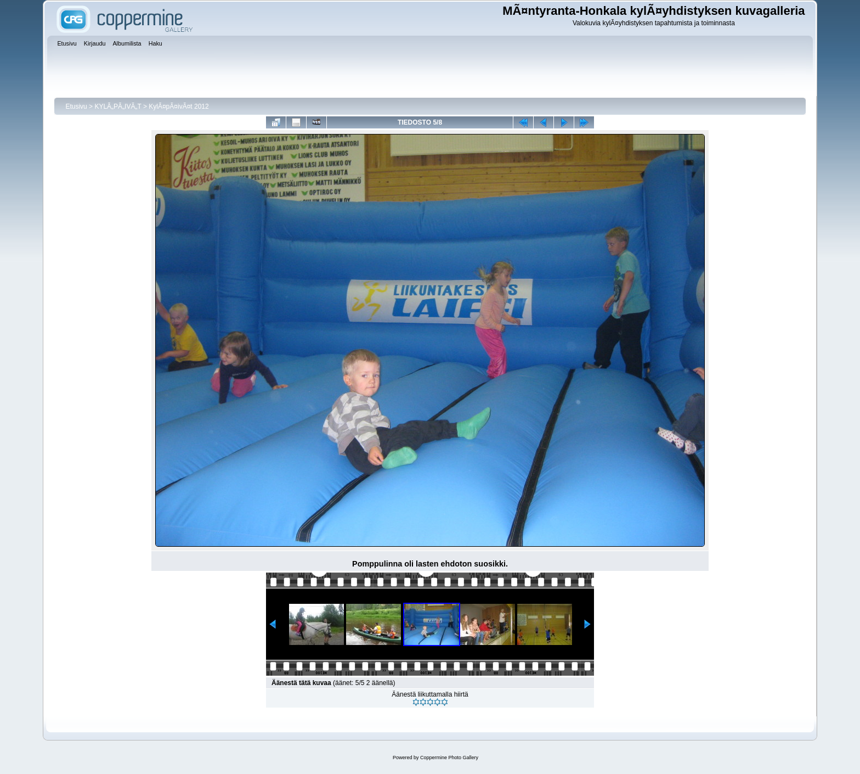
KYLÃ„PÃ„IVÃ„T (118, 106)
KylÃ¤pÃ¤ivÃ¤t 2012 (178, 106)
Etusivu (76, 106)
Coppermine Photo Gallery (449, 757)
